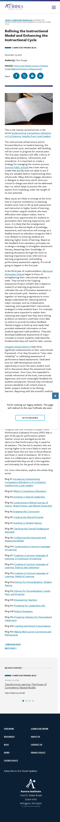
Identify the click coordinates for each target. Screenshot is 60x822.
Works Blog (22, 20)
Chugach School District (17, 346)
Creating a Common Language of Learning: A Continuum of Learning (26, 556)
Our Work (9, 728)
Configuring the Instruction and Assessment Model (25, 539)
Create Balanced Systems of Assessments (23, 68)
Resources (9, 736)
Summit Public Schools (16, 167)
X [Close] (55, 396)
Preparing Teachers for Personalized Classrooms (28, 618)
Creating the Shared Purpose (28, 517)
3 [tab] (29, 701)
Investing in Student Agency (27, 523)
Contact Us (36, 744)
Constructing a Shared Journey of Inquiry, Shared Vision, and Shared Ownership (28, 504)
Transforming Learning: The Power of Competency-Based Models (26, 686)
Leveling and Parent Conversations (33, 626)
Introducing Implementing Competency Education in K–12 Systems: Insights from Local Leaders (25, 482)
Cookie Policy (11, 760)
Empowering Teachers (25, 599)
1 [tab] (23, 701)
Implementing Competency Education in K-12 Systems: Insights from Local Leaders (28, 134)
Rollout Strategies (23, 611)
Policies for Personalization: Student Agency (28, 583)
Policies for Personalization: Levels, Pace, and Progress (28, 592)
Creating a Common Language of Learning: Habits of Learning (26, 574)
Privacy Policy (38, 752)
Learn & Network (39, 728)
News (6, 752)
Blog (6, 744)
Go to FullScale (30, 417)
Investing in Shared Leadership (29, 496)
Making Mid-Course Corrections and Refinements (28, 633)
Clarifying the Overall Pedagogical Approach (27, 530)
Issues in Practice (40, 65)
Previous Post (13, 644)
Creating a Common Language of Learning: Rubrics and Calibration (26, 565)
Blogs (8, 20)
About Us (35, 736)
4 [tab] (33, 701)
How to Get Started (22, 65)
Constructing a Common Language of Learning (27, 548)
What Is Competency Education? (29, 491)
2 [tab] (26, 701)
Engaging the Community (26, 511)
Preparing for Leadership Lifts (29, 605)
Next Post (10, 648)
